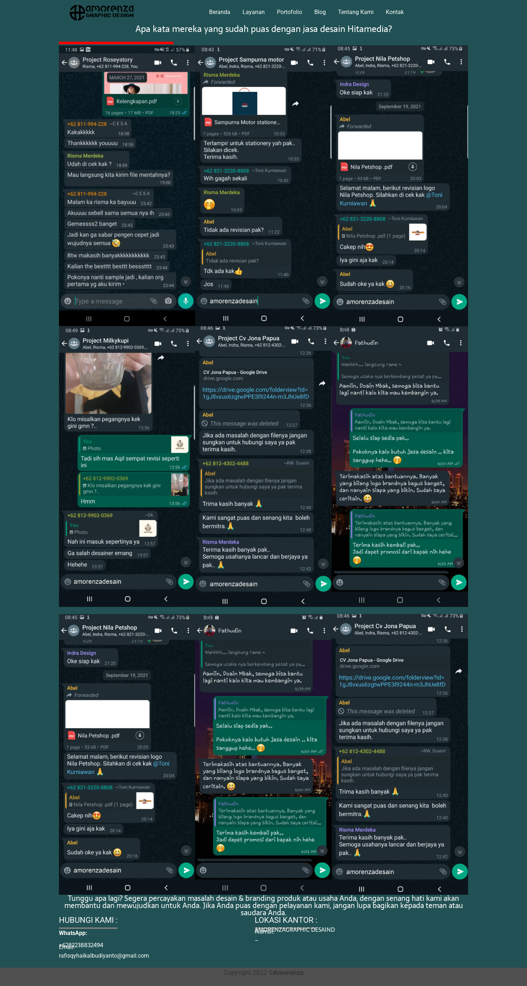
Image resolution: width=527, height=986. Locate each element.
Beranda (219, 12)
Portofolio (289, 12)
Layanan (253, 12)
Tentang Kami (356, 12)
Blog (320, 12)
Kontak (395, 12)
